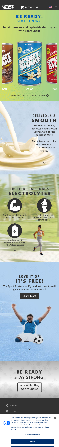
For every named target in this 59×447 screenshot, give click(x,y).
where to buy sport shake (29, 387)
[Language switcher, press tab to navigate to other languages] (51, 7)
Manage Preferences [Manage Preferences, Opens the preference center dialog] (32, 440)
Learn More (29, 296)
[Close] (55, 423)
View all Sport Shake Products (30, 95)
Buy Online (31, 7)
